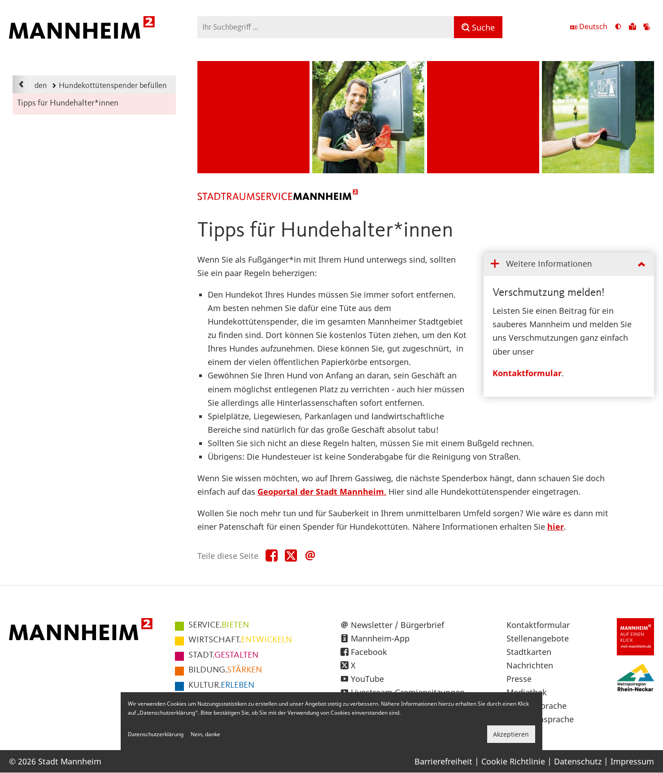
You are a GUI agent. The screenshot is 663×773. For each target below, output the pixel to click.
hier (555, 526)
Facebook (369, 651)
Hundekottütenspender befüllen (109, 86)
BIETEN (218, 625)
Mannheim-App (380, 638)
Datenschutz (578, 761)
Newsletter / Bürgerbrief (397, 624)
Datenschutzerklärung (155, 734)
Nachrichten (529, 665)
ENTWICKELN (240, 640)
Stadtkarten (528, 651)
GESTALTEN (223, 655)
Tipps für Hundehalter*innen (67, 103)
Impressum (632, 761)
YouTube (367, 678)
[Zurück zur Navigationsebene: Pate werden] (22, 84)
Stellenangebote (537, 638)
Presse (519, 678)
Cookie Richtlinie (513, 761)
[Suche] (478, 27)
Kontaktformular (527, 373)
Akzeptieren (511, 734)
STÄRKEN (225, 670)
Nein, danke (205, 734)
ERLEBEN (221, 685)
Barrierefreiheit (443, 761)
